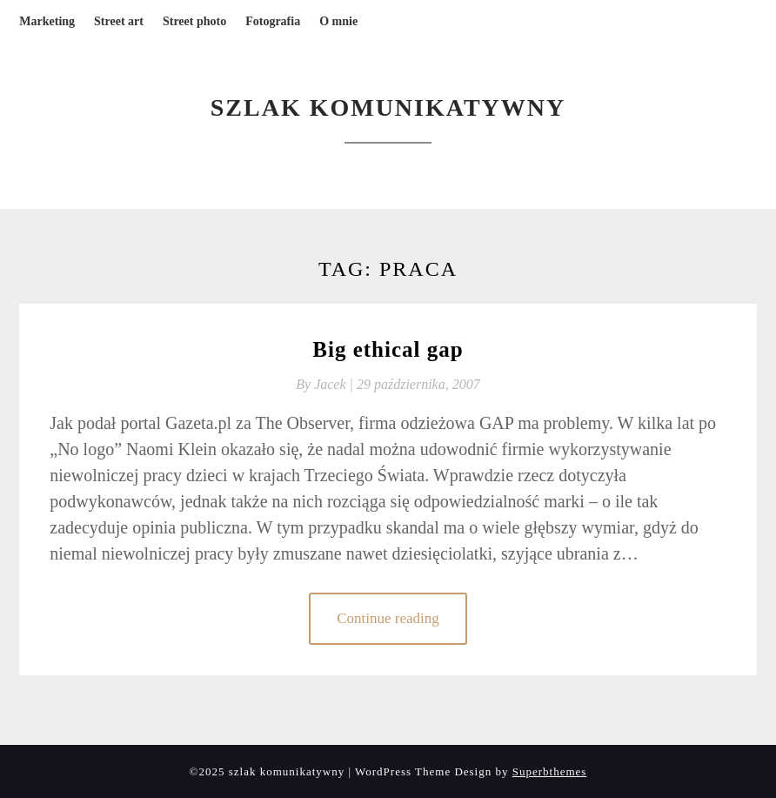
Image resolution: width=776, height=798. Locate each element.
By (326, 384)
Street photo (194, 21)
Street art (119, 21)
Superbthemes (549, 771)
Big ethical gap (387, 349)
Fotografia (272, 21)
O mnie (338, 21)
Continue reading (388, 618)
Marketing (47, 21)
